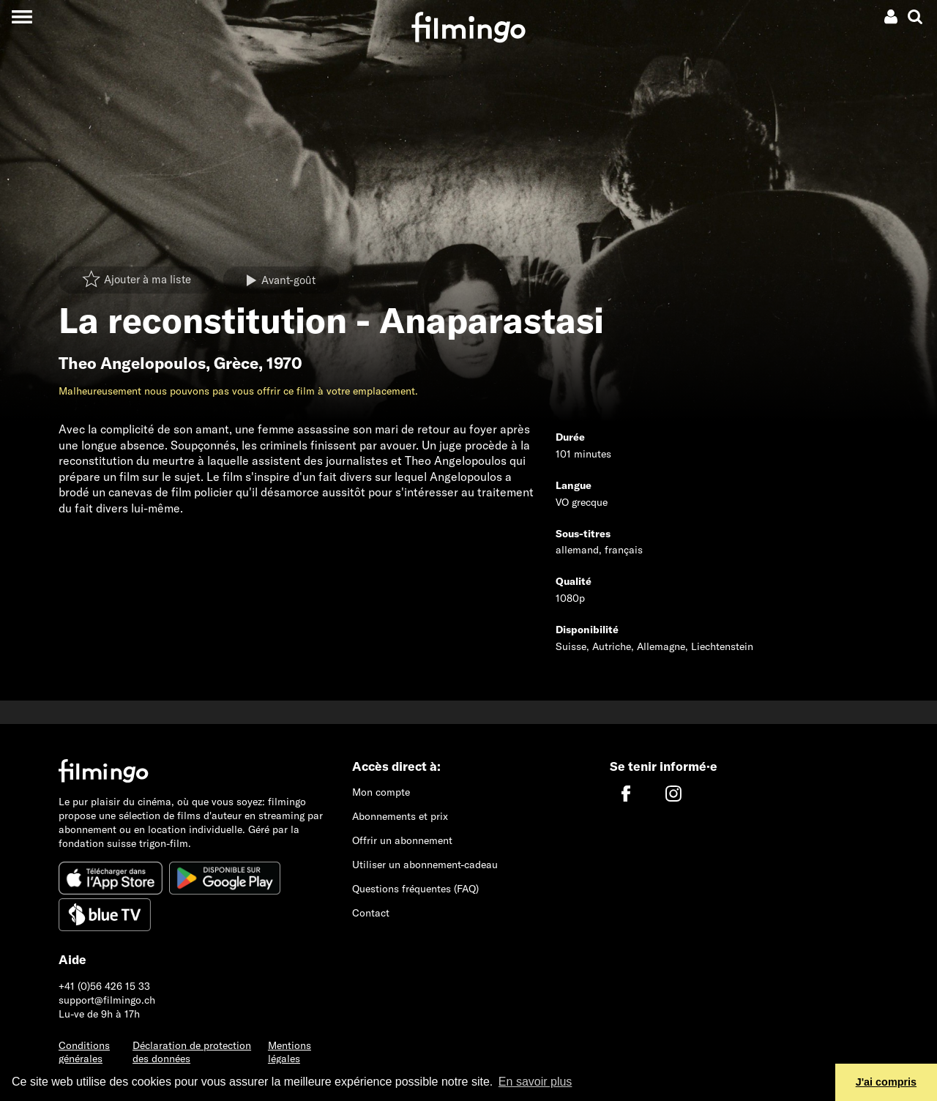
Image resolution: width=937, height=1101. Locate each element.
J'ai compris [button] (886, 1082)
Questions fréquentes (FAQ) (415, 888)
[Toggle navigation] (21, 16)
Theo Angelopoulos (132, 363)
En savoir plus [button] (535, 1081)
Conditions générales (84, 1052)
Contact (370, 912)
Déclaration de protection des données (191, 1052)
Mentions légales (289, 1052)
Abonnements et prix (400, 816)
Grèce (236, 363)
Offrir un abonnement (402, 840)
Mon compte (381, 792)
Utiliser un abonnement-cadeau (425, 864)
